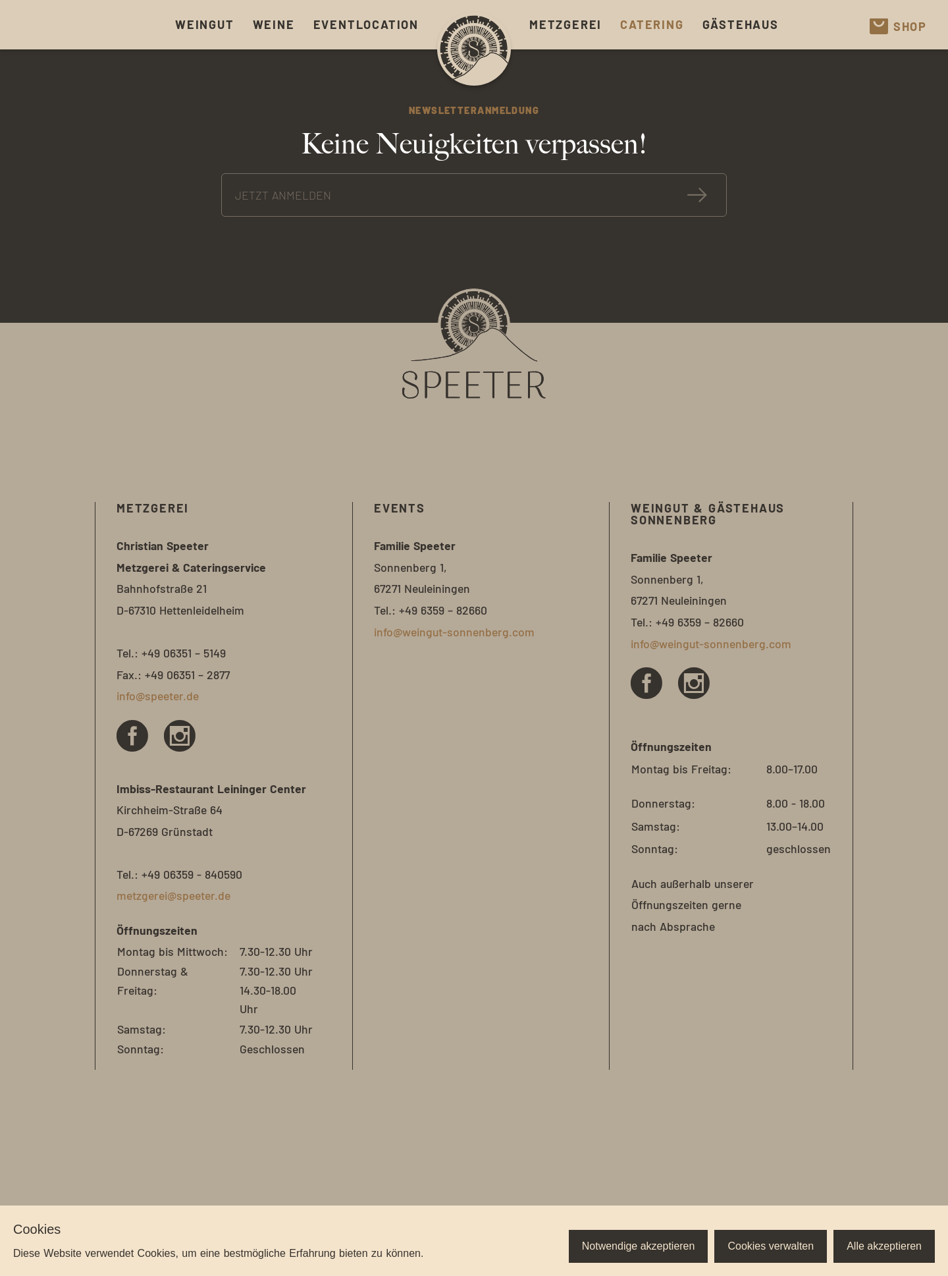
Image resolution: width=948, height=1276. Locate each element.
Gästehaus (740, 24)
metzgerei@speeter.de (173, 895)
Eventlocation (366, 24)
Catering (651, 24)
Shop (898, 26)
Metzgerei (565, 24)
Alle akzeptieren (884, 1246)
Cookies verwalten (770, 1246)
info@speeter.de (158, 695)
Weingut (204, 24)
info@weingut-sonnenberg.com (454, 631)
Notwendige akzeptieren (638, 1246)
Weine (274, 24)
